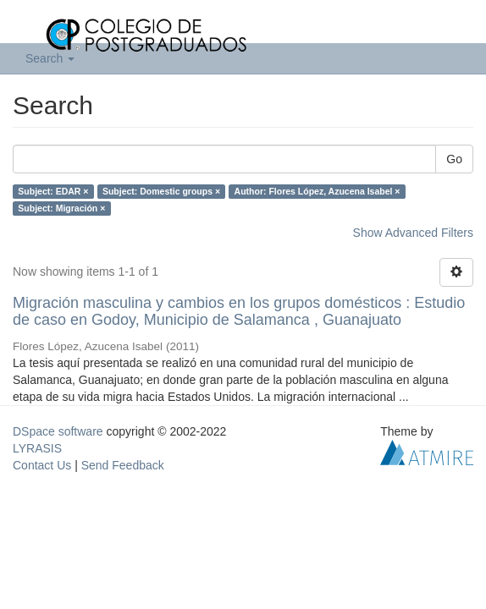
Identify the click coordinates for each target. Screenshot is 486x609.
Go (454, 159)
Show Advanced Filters (413, 232)
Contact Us (42, 465)
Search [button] (50, 58)
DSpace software (58, 431)
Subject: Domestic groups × (161, 191)
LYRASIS (37, 448)
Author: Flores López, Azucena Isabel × (317, 191)
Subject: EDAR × (53, 191)
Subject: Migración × (61, 208)
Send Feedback (122, 465)
